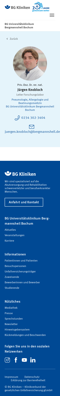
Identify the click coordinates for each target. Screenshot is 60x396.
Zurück (11, 38)
